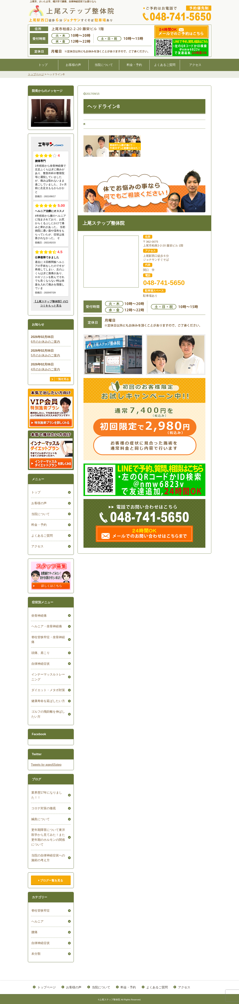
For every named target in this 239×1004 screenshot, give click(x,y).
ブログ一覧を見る (50, 880)
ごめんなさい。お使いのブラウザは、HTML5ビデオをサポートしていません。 (51, 113)
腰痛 (34, 932)
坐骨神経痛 (38, 615)
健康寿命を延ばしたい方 (48, 701)
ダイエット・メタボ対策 (48, 690)
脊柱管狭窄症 (40, 910)
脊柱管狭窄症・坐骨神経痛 (48, 640)
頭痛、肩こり (40, 652)
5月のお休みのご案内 (45, 355)
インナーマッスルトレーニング (48, 677)
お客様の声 (73, 64)
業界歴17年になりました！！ (46, 795)
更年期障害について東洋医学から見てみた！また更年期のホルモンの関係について (48, 837)
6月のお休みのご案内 (45, 341)
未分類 (35, 953)
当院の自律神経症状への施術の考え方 (48, 858)
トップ (43, 64)
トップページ (47, 986)
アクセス (195, 64)
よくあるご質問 (164, 64)
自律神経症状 (40, 663)
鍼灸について (40, 819)
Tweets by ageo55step (46, 764)
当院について (104, 64)
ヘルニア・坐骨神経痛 (46, 626)
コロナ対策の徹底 (43, 808)
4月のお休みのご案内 (45, 369)
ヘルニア (37, 921)
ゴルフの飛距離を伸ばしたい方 (48, 714)
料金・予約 (134, 64)
